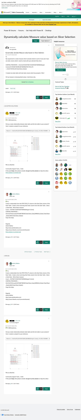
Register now (52, 24)
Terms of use (70, 409)
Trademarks (77, 409)
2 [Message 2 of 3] (10, 177)
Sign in (63, 16)
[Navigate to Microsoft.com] (5, 12)
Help (68, 16)
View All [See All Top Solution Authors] (57, 121)
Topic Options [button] (45, 41)
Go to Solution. (30, 82)
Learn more (5, 7)
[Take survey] (60, 69)
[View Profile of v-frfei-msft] (17, 113)
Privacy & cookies (61, 409)
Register (57, 16)
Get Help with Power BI (34, 30)
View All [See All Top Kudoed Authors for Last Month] (57, 154)
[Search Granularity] (34, 19)
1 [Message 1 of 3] (10, 92)
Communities (48, 12)
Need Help (12, 88)
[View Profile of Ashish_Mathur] (16, 194)
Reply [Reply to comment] (46, 183)
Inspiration (34, 12)
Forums (27, 12)
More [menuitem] (60, 12)
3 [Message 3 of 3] (10, 237)
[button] (35, 40)
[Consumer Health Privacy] (20, 414)
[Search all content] (60, 19)
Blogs (55, 12)
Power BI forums (10, 30)
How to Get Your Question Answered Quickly (62, 87)
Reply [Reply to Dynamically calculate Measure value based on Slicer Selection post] (46, 97)
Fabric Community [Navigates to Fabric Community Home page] (18, 12)
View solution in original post (13, 172)
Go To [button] (73, 16)
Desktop (48, 30)
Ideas (41, 12)
